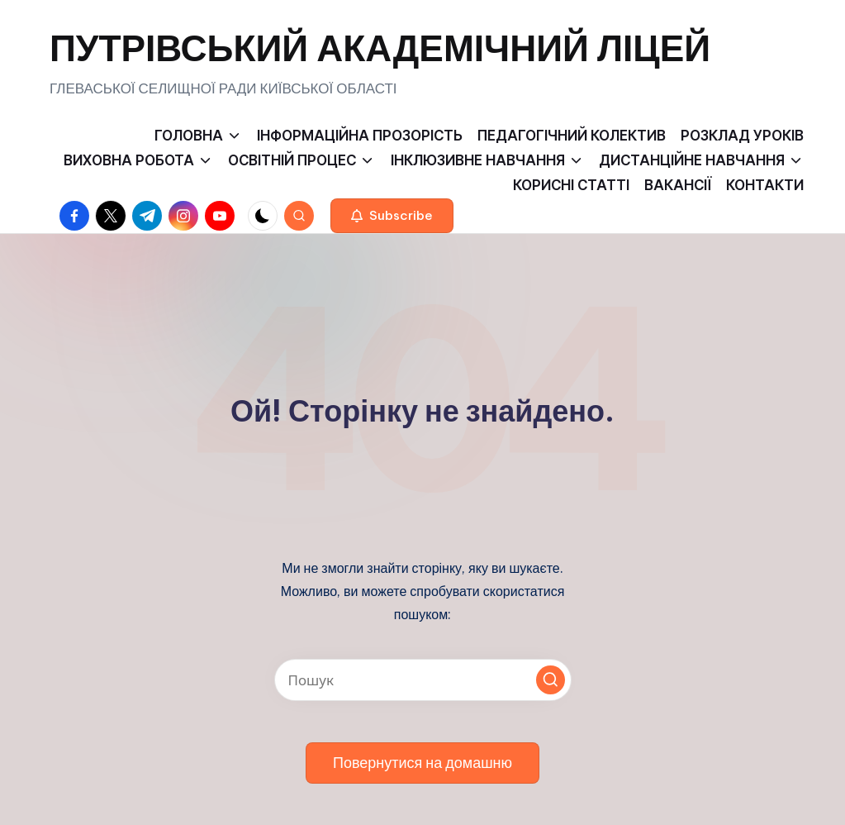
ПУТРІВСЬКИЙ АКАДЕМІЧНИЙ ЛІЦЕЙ (380, 48)
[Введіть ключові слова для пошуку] (423, 680)
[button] (391, 215)
